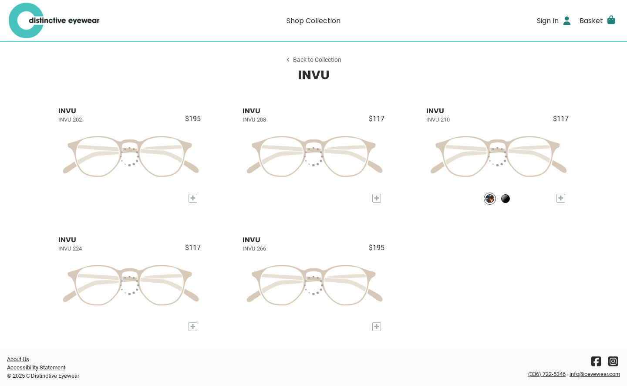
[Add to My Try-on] (193, 198)
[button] (598, 20)
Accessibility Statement (36, 367)
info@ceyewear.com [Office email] (595, 374)
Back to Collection (313, 60)
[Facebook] (596, 363)
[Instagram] (613, 363)
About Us (18, 359)
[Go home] (83, 20)
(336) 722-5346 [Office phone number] (547, 374)
